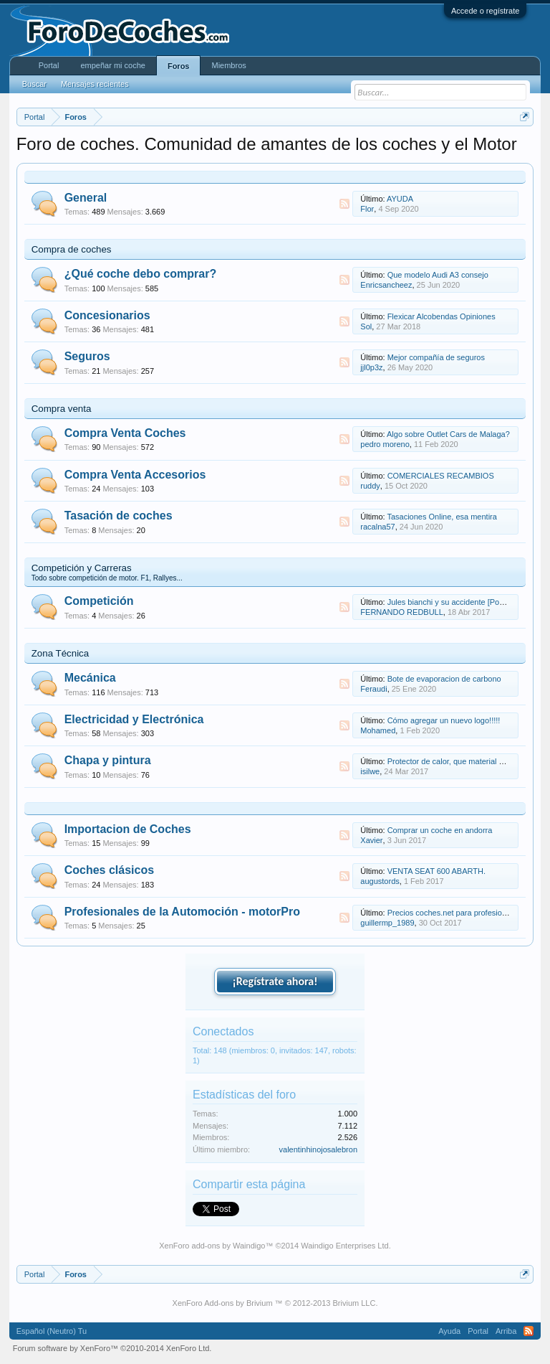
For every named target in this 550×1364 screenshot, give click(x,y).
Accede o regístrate (485, 10)
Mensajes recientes (95, 84)
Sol (366, 326)
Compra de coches (72, 249)
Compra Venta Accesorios (135, 475)
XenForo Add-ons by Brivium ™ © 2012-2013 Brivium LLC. (275, 1303)
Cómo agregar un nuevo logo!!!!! (444, 720)
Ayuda (449, 1331)
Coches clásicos (109, 870)
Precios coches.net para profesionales (454, 912)
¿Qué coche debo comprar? (140, 274)
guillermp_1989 (387, 922)
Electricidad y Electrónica (134, 719)
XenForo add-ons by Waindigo (212, 1245)
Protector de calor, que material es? (449, 761)
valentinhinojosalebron (318, 1149)
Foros (179, 66)
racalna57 (377, 526)
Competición (99, 601)
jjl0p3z (371, 367)
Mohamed (377, 730)
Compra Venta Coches (125, 433)
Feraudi (373, 689)
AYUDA (400, 198)
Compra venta (62, 408)
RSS (344, 204)
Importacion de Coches (127, 829)
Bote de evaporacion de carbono (444, 678)
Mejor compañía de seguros (436, 357)
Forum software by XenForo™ (112, 1348)
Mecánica (90, 678)
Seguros (87, 356)
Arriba (506, 1331)
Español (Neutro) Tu (51, 1331)
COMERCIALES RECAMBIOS (440, 475)
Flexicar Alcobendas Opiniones (441, 316)
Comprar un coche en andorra (440, 830)
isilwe (370, 771)
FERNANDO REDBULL (401, 612)
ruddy (370, 485)
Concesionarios (107, 315)
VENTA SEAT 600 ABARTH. (436, 871)
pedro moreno (385, 444)
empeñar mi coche (112, 65)
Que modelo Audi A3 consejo (437, 275)
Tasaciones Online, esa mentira (441, 516)
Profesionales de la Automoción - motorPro (182, 912)
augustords (379, 881)
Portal (49, 65)
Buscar (34, 84)
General (85, 198)
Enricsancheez (386, 285)
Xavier (371, 840)
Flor (367, 208)
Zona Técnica (61, 653)
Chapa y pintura (107, 760)
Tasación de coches (118, 515)
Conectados (223, 1031)
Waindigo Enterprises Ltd (345, 1245)
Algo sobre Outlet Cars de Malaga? (448, 434)
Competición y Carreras (82, 568)
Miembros (228, 65)
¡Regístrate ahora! (275, 981)
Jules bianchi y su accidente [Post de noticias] (467, 602)
